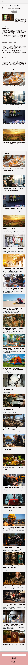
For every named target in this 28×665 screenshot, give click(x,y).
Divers (6, 5)
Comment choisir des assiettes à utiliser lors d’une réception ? (13, 408)
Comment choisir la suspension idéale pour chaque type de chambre (13, 269)
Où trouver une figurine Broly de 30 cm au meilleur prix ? (14, 124)
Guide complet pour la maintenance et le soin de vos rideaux (13, 249)
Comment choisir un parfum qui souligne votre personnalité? (14, 86)
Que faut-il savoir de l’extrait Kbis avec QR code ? (14, 488)
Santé (14, 659)
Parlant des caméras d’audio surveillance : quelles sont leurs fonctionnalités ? (14, 624)
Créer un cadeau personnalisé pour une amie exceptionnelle (13, 348)
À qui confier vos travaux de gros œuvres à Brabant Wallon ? (13, 448)
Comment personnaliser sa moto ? (12, 547)
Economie (14, 657)
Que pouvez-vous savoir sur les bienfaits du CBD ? (13, 468)
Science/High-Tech (14, 661)
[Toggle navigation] (3, 1)
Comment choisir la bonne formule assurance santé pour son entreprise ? (13, 508)
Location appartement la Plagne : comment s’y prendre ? (11, 428)
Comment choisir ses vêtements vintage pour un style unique (13, 328)
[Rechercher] (14, 655)
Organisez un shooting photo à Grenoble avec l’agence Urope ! (13, 388)
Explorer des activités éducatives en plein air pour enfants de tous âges (13, 289)
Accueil (3, 5)
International (14, 658)
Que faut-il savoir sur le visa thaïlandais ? (13, 644)
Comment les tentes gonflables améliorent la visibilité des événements (13, 368)
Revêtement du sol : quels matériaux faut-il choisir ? (14, 605)
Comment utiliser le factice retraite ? (12, 586)
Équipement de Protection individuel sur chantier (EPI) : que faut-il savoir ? (13, 528)
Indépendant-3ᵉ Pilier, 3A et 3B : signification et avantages (11, 566)
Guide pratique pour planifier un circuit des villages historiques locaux (14, 143)
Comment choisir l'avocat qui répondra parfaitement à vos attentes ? (14, 105)
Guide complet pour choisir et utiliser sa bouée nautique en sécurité (13, 308)
